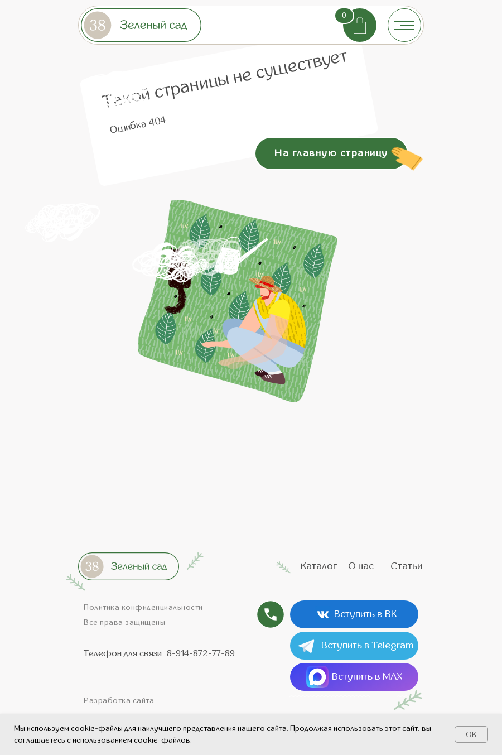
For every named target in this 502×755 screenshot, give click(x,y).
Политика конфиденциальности (143, 607)
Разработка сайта (119, 700)
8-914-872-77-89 (201, 653)
